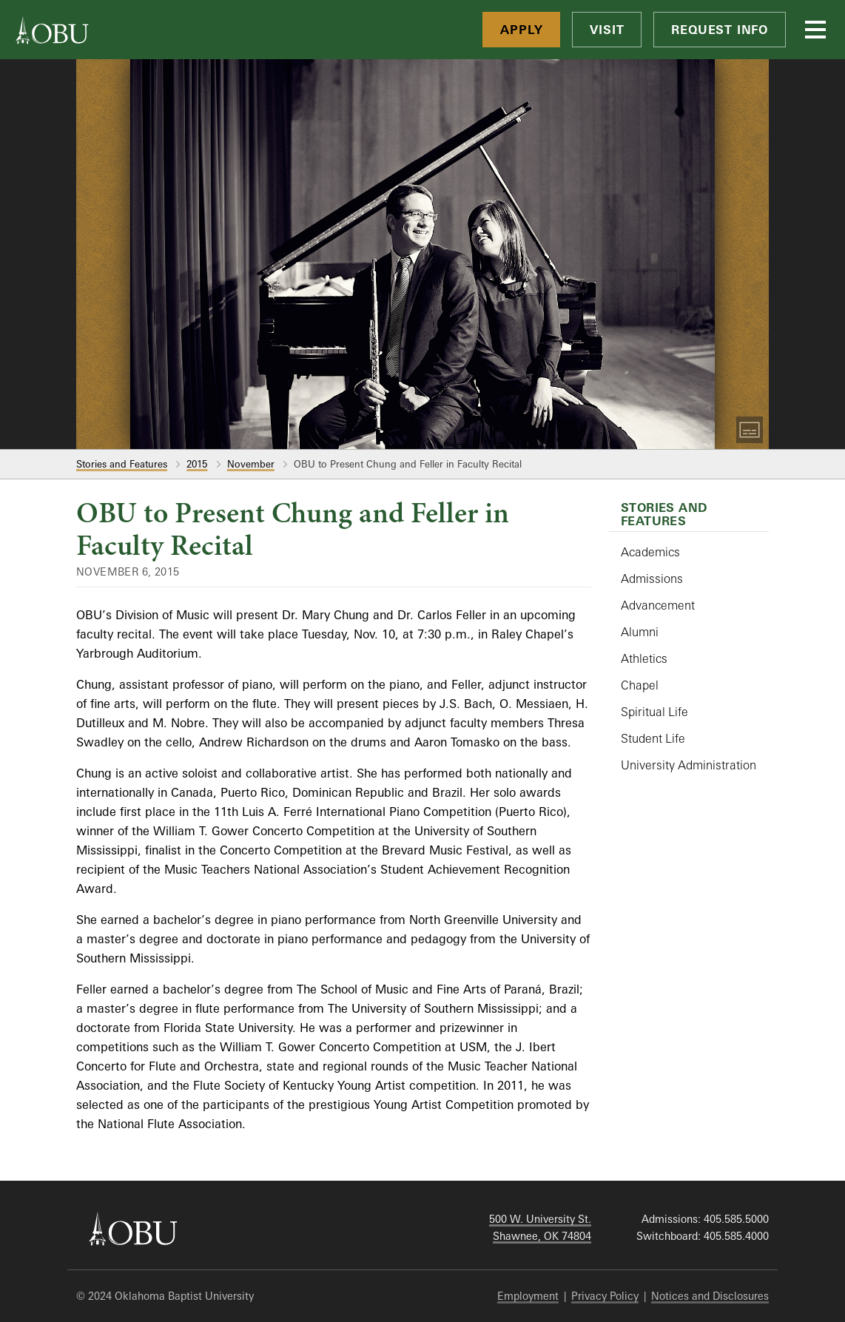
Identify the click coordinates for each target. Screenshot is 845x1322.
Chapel (640, 685)
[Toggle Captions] (749, 430)
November (251, 464)
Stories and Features (121, 464)
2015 (196, 464)
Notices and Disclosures (710, 1295)
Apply (521, 29)
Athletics (644, 658)
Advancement (658, 605)
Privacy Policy (605, 1295)
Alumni (640, 631)
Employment (528, 1295)
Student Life (653, 738)
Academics (650, 551)
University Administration (688, 765)
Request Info (719, 29)
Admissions (652, 578)
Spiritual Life (654, 711)
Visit (607, 29)
